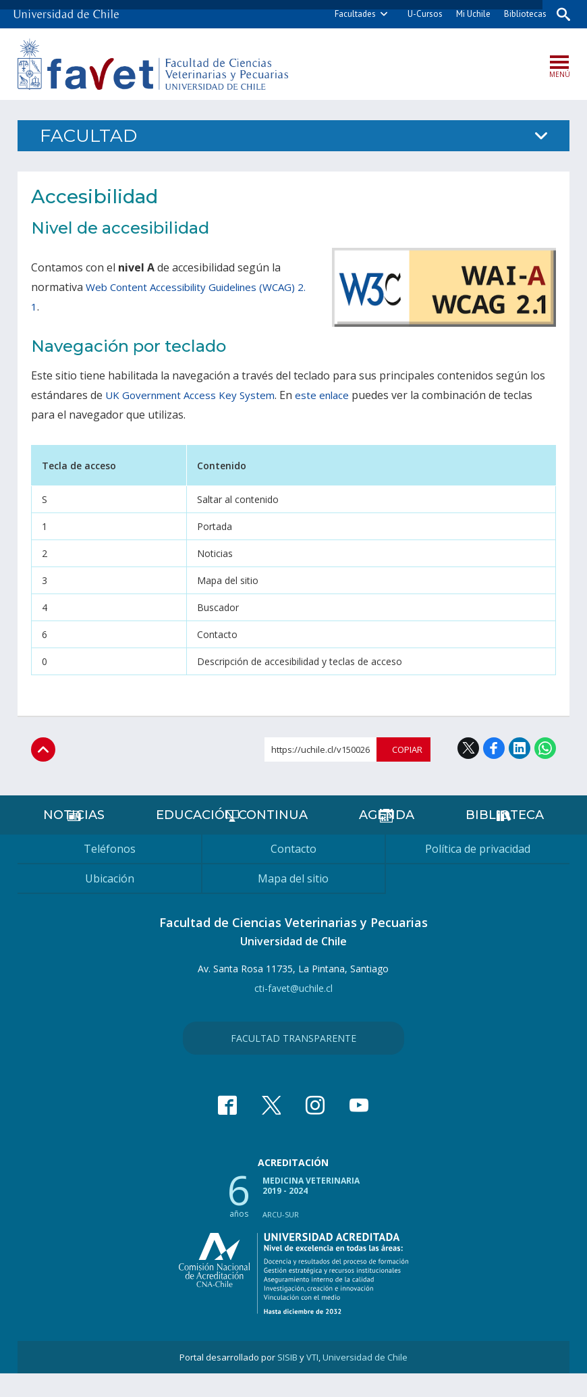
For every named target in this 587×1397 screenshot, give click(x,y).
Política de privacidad (477, 872)
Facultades (348, 14)
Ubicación (109, 902)
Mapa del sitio (293, 902)
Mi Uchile (466, 14)
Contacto (293, 872)
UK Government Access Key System (193, 397)
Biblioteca (504, 838)
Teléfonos (110, 872)
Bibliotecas (518, 14)
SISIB (287, 1381)
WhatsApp (545, 751)
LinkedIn (519, 751)
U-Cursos (418, 14)
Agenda (384, 838)
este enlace (330, 397)
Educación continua (231, 838)
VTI (312, 1381)
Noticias (75, 838)
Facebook (494, 751)
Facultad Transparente (293, 1061)
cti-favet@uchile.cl (293, 1011)
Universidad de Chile (365, 1381)
